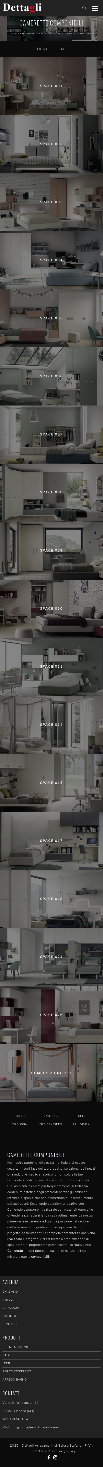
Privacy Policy (65, 1451)
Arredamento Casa (31, 33)
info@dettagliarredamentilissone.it (37, 1427)
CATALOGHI (10, 1308)
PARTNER (9, 1316)
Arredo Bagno (14, 1380)
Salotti (8, 1355)
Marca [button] (21, 1116)
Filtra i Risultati (51, 49)
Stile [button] (81, 1116)
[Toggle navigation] (95, 8)
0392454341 (19, 1419)
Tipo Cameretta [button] (51, 1124)
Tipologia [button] (19, 1124)
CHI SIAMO (10, 1292)
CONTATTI (9, 1324)
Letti (6, 1363)
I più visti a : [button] (82, 1124)
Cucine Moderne (15, 1347)
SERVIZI (8, 1300)
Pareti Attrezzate (17, 1371)
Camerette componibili (78, 33)
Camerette (54, 33)
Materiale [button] (51, 1116)
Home (14, 33)
